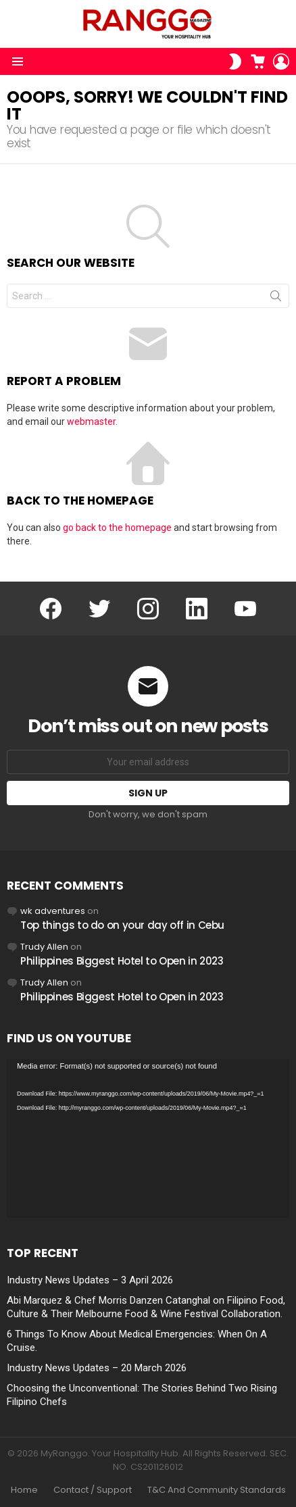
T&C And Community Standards (216, 1490)
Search (275, 298)
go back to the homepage (117, 527)
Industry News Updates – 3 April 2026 (90, 1280)
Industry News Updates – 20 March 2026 (97, 1368)
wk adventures (52, 910)
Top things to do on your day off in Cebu (122, 925)
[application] (148, 1138)
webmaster (91, 421)
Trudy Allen (44, 946)
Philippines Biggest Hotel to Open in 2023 (122, 961)
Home (24, 1490)
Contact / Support (92, 1490)
